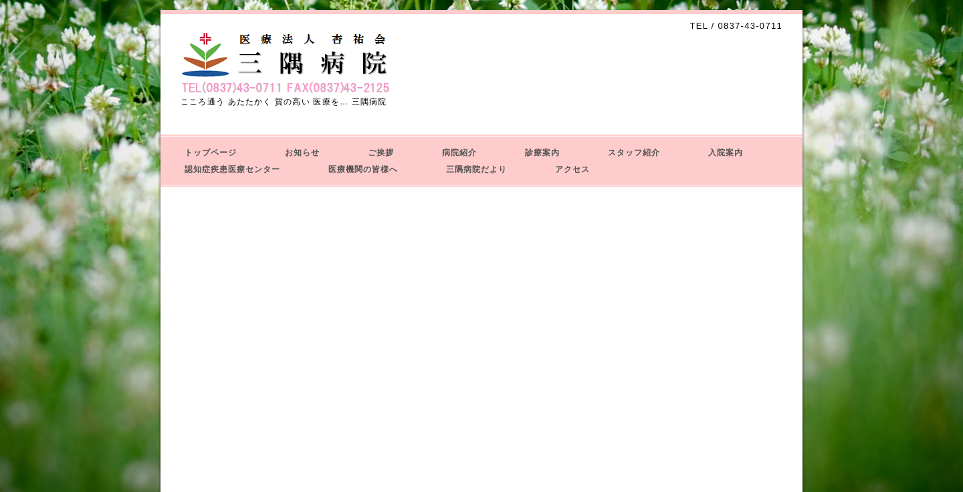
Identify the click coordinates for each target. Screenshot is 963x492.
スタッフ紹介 (634, 152)
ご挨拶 (380, 152)
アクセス (572, 169)
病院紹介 (459, 152)
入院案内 (725, 152)
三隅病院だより (476, 169)
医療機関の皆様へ (363, 169)
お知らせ (302, 152)
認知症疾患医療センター (232, 169)
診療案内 (542, 152)
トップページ (210, 152)
